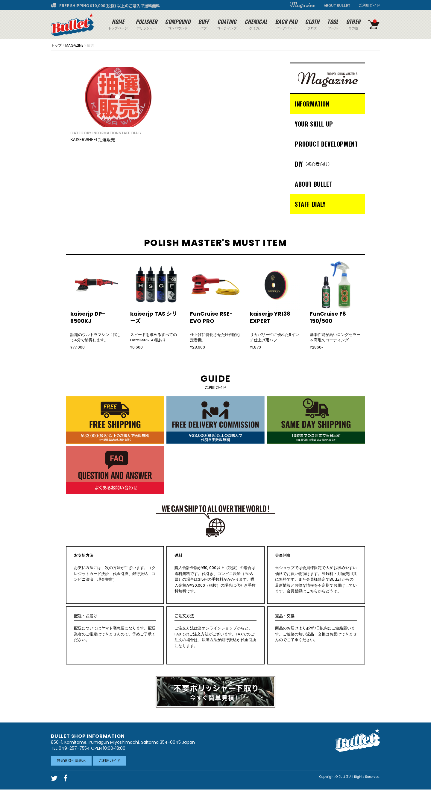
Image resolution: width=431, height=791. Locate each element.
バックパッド (286, 24)
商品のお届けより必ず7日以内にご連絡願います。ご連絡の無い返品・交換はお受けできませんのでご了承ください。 (316, 628)
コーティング (227, 24)
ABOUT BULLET (337, 5)
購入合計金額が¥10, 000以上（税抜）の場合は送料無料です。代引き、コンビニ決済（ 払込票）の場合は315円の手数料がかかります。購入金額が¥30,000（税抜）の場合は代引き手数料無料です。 (215, 573)
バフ (203, 24)
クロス (312, 24)
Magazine (302, 5)
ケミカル (256, 24)
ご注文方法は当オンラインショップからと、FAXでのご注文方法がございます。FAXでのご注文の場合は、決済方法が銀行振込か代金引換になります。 (215, 631)
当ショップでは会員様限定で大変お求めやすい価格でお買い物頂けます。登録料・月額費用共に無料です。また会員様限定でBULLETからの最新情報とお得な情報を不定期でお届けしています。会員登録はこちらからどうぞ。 (316, 573)
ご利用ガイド (369, 5)
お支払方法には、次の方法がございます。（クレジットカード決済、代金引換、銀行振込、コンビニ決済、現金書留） (115, 567)
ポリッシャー (146, 24)
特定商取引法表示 (71, 760)
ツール (332, 24)
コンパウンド (177, 24)
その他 (353, 24)
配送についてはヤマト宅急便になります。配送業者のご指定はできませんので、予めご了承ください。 (115, 628)
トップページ (118, 24)
